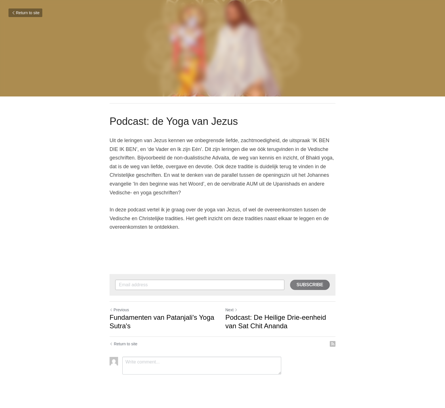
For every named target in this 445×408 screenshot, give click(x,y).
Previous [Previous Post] (119, 310)
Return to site (25, 12)
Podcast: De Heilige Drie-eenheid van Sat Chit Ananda (275, 322)
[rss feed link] (332, 344)
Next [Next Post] (231, 310)
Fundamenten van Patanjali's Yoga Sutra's (162, 322)
